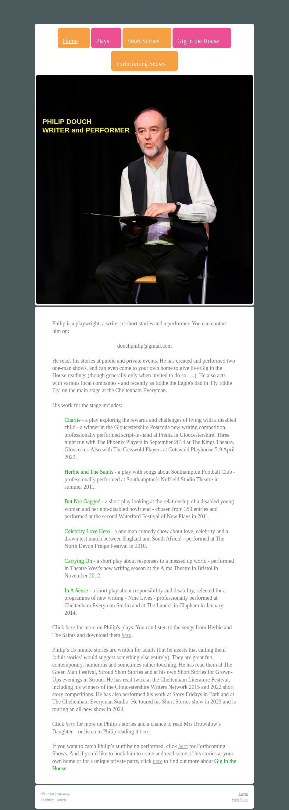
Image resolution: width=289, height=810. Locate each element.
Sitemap (63, 794)
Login (243, 793)
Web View (240, 799)
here (70, 627)
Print (47, 794)
